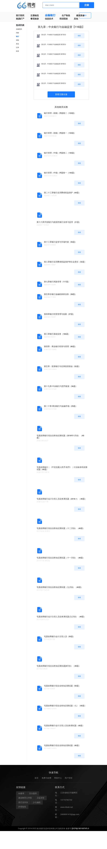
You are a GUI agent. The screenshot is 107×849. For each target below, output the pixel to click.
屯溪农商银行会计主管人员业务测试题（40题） (64, 725)
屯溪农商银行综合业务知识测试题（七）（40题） (65, 706)
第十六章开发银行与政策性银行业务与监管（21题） (59, 222)
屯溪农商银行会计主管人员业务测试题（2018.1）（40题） (62, 499)
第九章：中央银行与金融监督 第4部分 (53, 64)
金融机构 (19, 29)
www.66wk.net (66, 809)
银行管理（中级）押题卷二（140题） (60, 153)
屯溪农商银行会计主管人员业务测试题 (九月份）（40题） (61, 617)
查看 (79, 36)
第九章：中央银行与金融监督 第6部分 (53, 83)
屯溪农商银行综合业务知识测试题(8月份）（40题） (59, 666)
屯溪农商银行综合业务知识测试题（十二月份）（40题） (61, 528)
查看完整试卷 (61, 94)
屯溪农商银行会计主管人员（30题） (59, 636)
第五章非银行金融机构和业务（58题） (60, 294)
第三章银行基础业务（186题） (57, 334)
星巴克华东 (23, 804)
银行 (17, 36)
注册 (85, 5)
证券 (17, 47)
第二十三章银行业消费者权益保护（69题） (62, 193)
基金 (17, 44)
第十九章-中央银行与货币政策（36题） (60, 386)
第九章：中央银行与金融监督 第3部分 (53, 54)
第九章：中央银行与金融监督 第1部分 (53, 34)
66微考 (21, 795)
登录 (85, 15)
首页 (36, 780)
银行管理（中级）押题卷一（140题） (60, 173)
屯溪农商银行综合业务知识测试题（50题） (62, 686)
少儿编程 (36, 804)
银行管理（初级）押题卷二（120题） (60, 113)
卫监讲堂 (40, 800)
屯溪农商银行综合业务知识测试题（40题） (62, 745)
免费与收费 (46, 780)
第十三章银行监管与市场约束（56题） (60, 242)
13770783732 (66, 802)
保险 (17, 40)
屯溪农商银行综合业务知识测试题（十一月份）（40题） (61, 558)
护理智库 (22, 809)
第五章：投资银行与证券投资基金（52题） (62, 366)
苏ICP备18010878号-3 (80, 830)
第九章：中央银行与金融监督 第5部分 (53, 73)
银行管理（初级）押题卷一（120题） (60, 133)
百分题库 (33, 795)
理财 (17, 33)
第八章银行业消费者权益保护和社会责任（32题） (65, 262)
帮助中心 (58, 780)
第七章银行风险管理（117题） (57, 282)
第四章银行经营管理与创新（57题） (59, 314)
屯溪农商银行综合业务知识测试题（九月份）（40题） (60, 587)
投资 (17, 51)
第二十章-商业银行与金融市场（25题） (60, 406)
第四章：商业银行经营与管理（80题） (60, 346)
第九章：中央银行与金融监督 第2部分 (53, 44)
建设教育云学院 (25, 800)
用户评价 (68, 780)
